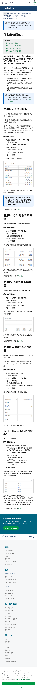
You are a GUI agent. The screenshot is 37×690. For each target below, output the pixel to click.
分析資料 (13, 13)
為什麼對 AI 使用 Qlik (11, 619)
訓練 (6, 556)
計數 (19, 508)
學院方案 (8, 650)
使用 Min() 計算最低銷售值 (13, 48)
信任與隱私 (8, 613)
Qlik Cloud (10, 8)
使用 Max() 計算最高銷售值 (13, 46)
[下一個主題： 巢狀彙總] (27, 536)
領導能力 (8, 642)
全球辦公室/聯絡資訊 (11, 661)
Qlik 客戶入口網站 (10, 561)
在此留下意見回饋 (11, 528)
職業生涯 (8, 656)
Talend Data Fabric (10, 582)
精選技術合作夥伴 (10, 624)
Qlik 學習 (7, 559)
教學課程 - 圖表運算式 (9, 18)
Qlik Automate (9, 598)
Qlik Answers (9, 593)
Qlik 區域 (7, 630)
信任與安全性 (9, 611)
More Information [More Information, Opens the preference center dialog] (18, 688)
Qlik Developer (9, 553)
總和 (19, 209)
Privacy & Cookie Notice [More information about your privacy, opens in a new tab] (23, 679)
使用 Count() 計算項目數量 (13, 51)
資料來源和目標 (10, 627)
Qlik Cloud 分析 (9, 590)
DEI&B (7, 647)
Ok (18, 683)
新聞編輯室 (8, 658)
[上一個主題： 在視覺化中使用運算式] (9, 536)
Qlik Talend (8, 577)
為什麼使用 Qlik (10, 608)
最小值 (20, 341)
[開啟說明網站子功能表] (2, 8)
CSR (6, 644)
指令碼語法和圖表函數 (19, 16)
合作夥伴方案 (9, 653)
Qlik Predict (8, 596)
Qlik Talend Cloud (10, 579)
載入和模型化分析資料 (24, 13)
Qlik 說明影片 (9, 550)
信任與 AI (8, 616)
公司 (6, 639)
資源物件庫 (8, 564)
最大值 (20, 276)
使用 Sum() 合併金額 (12, 43)
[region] (18, 678)
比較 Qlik (7, 622)
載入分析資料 (7, 16)
